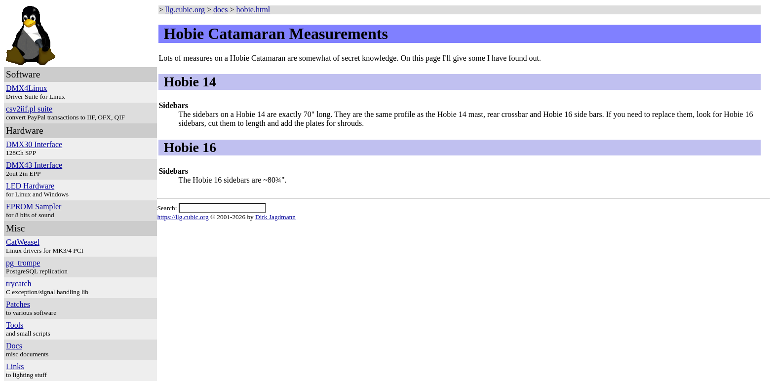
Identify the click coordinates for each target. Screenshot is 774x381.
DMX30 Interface (34, 144)
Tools (14, 325)
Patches (18, 304)
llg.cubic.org (185, 9)
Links (15, 366)
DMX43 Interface (34, 165)
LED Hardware (30, 186)
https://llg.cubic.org (182, 217)
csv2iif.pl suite (29, 109)
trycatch (19, 283)
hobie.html (253, 9)
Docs (14, 346)
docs (220, 9)
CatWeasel (22, 242)
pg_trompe (23, 263)
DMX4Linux (26, 88)
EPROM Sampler (33, 206)
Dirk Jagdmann (275, 217)
